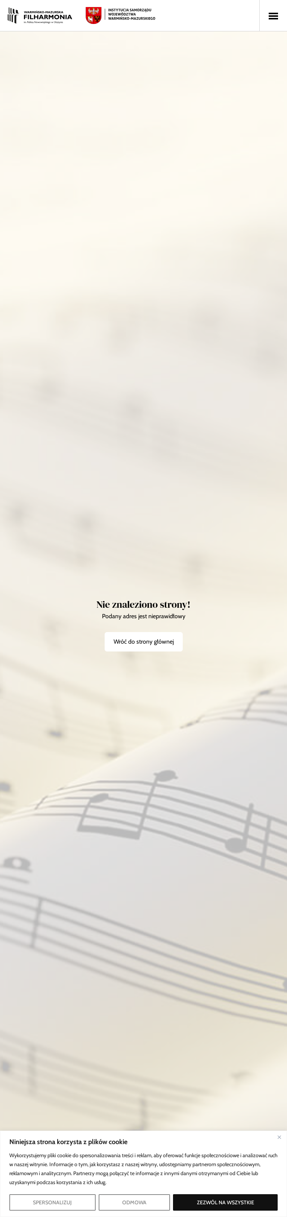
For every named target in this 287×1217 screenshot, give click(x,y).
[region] (143, 1174)
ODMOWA (134, 1202)
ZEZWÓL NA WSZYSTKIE (225, 1202)
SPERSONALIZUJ (52, 1202)
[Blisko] (279, 1137)
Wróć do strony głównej (144, 641)
